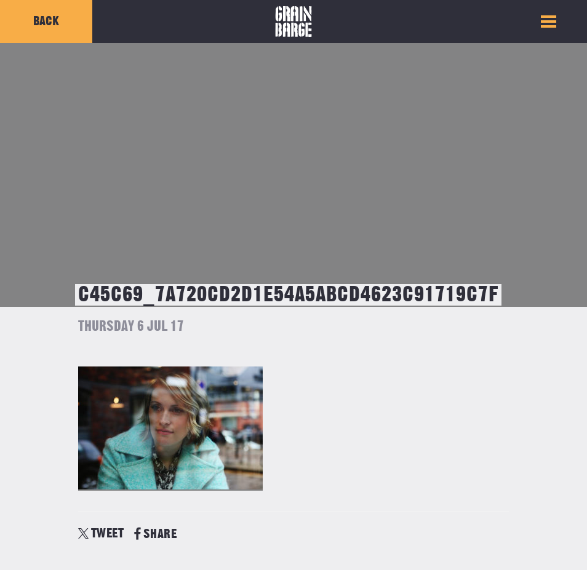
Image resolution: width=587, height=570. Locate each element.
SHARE (155, 534)
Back (46, 21)
